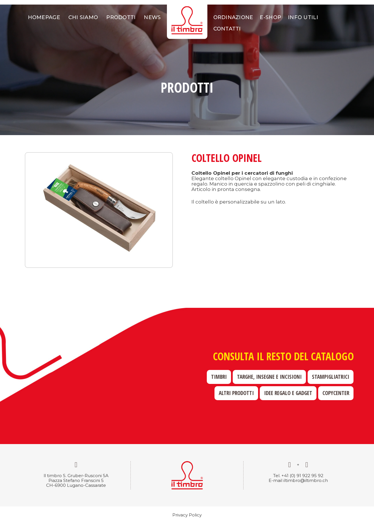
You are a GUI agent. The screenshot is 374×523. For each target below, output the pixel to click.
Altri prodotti (236, 393)
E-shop (270, 17)
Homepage (44, 17)
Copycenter (335, 393)
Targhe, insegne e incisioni (269, 376)
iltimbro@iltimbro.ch (305, 480)
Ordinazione (233, 17)
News (152, 17)
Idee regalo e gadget (288, 393)
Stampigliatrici (330, 376)
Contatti (227, 29)
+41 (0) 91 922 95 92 (302, 475)
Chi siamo (83, 17)
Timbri (219, 376)
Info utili (303, 17)
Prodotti (121, 17)
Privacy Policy (187, 515)
